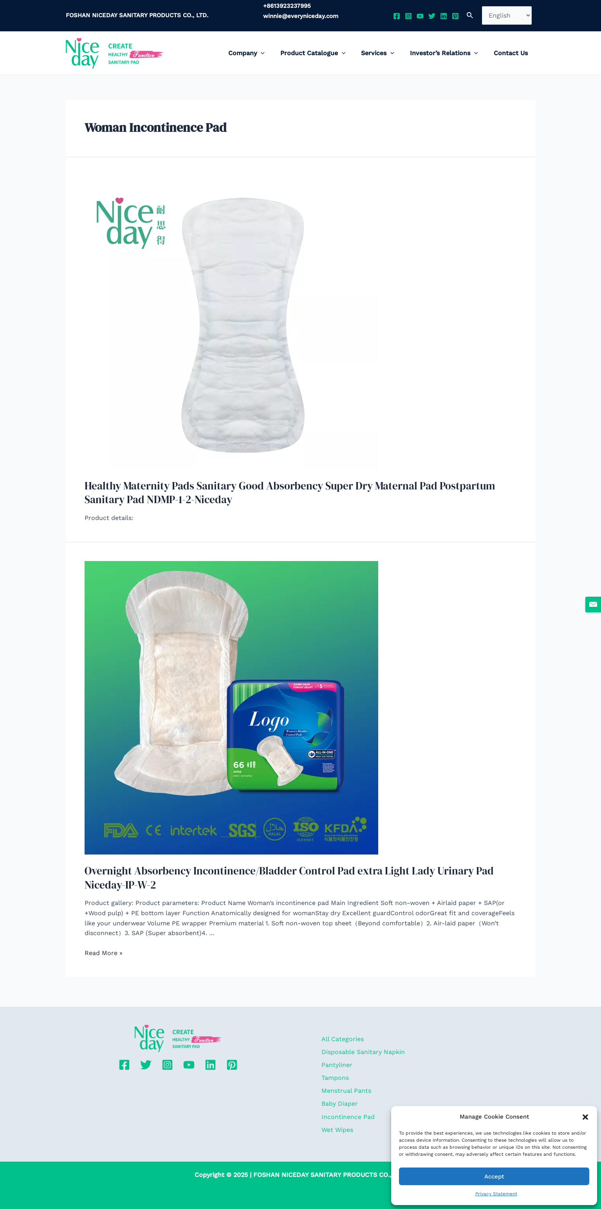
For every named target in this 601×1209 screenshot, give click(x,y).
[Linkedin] (443, 16)
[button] (585, 1117)
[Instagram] (408, 16)
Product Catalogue (324, 53)
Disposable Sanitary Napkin (362, 1045)
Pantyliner (335, 1059)
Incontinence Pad (347, 1115)
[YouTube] (420, 16)
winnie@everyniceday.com (300, 16)
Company (260, 53)
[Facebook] (396, 16)
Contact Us (512, 53)
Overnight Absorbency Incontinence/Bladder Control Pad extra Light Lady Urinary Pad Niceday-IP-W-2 (299, 875)
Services (385, 53)
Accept (494, 1176)
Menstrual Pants (345, 1087)
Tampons (334, 1073)
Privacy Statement (496, 1193)
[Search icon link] (470, 15)
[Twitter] (431, 16)
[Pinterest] (455, 16)
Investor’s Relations (449, 53)
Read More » (104, 950)
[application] (275, 53)
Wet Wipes (336, 1129)
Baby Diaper (338, 1101)
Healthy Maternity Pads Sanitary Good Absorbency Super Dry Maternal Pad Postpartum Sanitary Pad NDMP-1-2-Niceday (299, 492)
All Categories (341, 1031)
